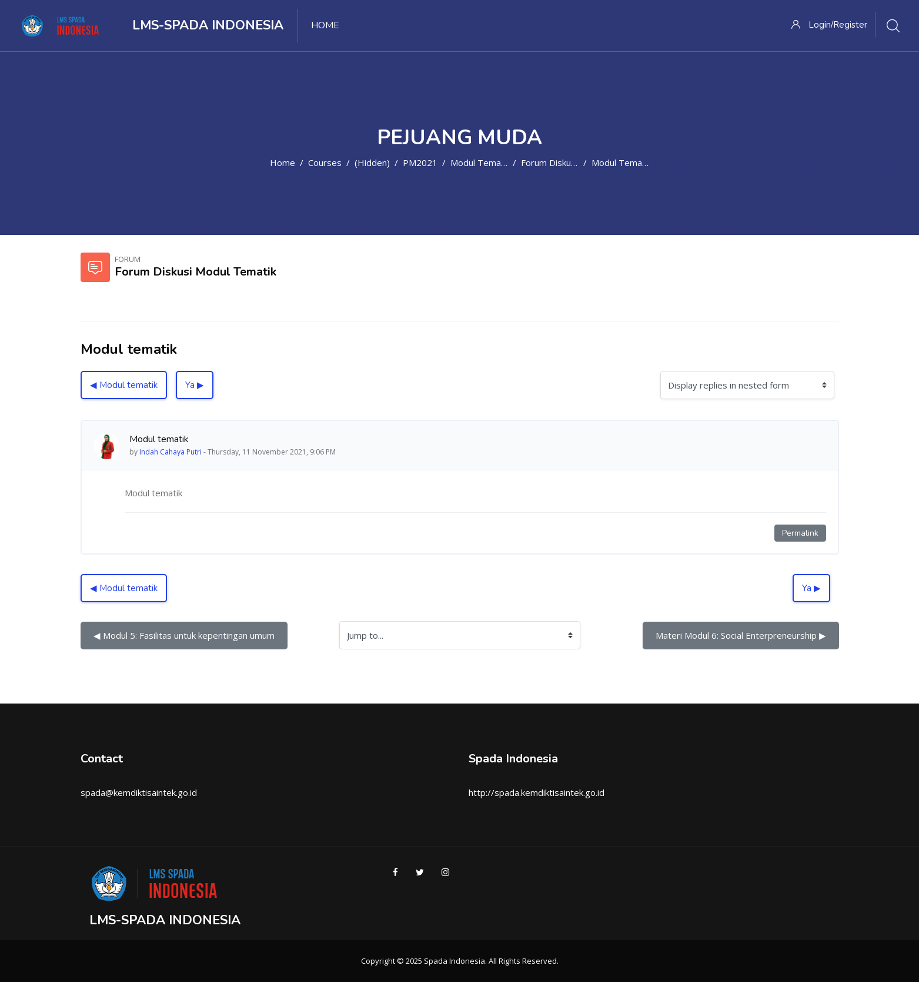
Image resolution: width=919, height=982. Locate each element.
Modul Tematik (480, 162)
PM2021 (420, 162)
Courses (325, 162)
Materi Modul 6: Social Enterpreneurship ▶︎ (741, 635)
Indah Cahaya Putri (170, 452)
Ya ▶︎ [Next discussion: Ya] (194, 385)
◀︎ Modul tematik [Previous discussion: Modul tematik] (124, 385)
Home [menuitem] (325, 25)
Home (282, 162)
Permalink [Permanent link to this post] (800, 533)
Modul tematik (621, 162)
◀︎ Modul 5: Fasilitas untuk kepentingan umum (184, 635)
